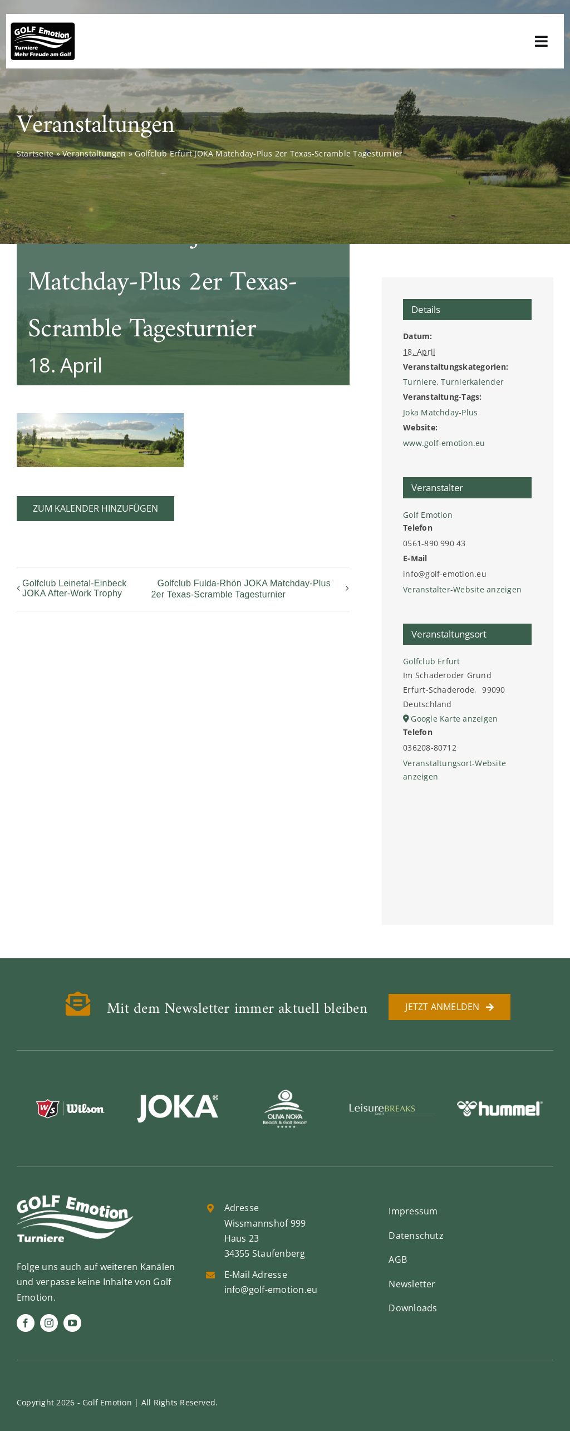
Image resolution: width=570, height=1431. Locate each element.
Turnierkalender (472, 381)
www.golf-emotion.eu (444, 443)
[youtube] (72, 1323)
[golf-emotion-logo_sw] (43, 27)
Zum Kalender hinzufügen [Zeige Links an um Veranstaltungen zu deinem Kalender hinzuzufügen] (95, 508)
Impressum (413, 1211)
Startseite (35, 153)
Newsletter (412, 1284)
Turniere (419, 381)
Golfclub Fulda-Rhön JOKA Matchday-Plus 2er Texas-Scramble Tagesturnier (240, 589)
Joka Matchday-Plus (440, 412)
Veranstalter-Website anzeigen (462, 589)
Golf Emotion (428, 514)
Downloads (413, 1308)
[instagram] (49, 1323)
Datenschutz (416, 1235)
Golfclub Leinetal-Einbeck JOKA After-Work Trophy (74, 588)
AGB (398, 1259)
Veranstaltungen (94, 153)
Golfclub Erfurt (431, 661)
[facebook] (26, 1323)
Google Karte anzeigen (454, 718)
